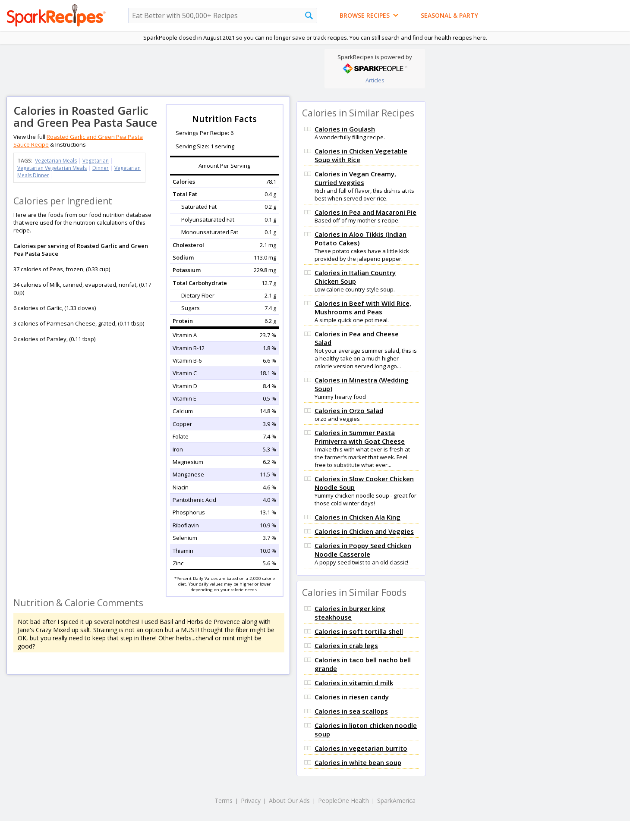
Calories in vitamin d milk (354, 682)
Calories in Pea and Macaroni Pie (365, 212)
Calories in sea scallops (351, 711)
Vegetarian (95, 160)
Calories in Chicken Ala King (357, 517)
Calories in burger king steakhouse (350, 612)
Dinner (100, 168)
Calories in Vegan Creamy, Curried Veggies (355, 178)
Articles (374, 80)
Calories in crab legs (346, 645)
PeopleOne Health (343, 800)
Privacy (251, 800)
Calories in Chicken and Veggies (364, 531)
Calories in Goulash (345, 129)
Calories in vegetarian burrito (361, 748)
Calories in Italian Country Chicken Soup (355, 276)
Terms (223, 800)
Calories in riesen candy (352, 697)
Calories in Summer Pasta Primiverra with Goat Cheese (360, 436)
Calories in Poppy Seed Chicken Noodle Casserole (363, 549)
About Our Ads (289, 800)
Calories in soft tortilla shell (359, 631)
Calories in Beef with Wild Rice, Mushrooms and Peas (363, 307)
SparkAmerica (396, 800)
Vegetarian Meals (56, 160)
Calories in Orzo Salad (349, 410)
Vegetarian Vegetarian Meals (52, 168)
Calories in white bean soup (358, 762)
